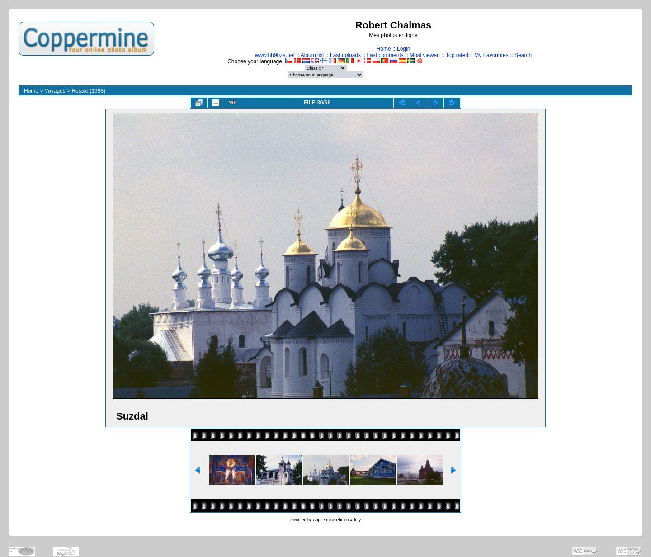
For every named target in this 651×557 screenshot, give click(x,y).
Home (384, 49)
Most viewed (425, 55)
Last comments (385, 55)
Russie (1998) (88, 91)
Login (403, 49)
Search (523, 55)
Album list (312, 55)
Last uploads (345, 55)
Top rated (457, 55)
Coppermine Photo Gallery (337, 520)
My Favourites (491, 55)
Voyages (55, 91)
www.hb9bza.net (275, 55)
